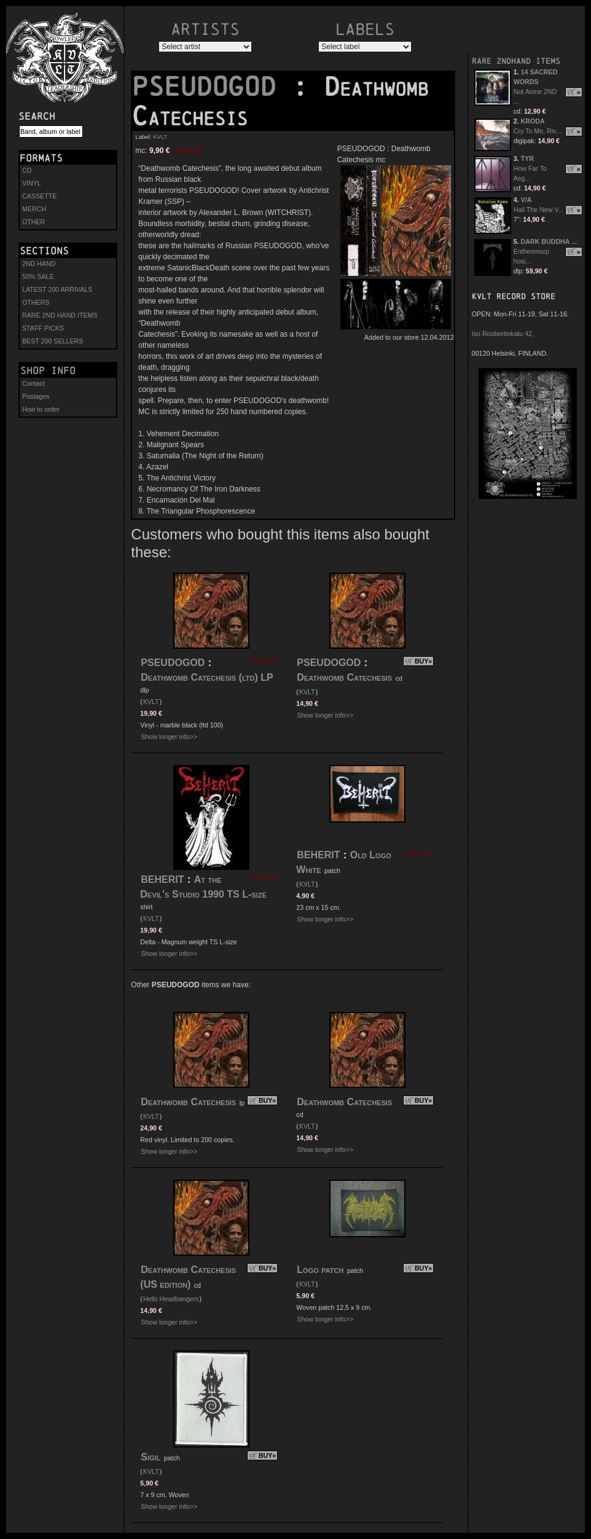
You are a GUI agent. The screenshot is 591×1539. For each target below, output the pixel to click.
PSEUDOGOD (212, 86)
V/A (526, 199)
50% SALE (38, 276)
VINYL (31, 183)
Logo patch (320, 1269)
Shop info (48, 370)
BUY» (423, 661)
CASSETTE (39, 196)
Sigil (150, 1457)
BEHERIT (162, 879)
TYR (527, 158)
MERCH (34, 209)
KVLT (160, 136)
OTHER (33, 221)
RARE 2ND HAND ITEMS (60, 315)
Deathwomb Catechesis (344, 677)
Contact (33, 383)
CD (26, 170)
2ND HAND (38, 263)
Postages (35, 396)
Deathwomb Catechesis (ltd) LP (207, 677)
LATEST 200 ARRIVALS (57, 289)
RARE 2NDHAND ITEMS (516, 61)
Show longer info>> (169, 736)
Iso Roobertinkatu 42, (503, 333)
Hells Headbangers (171, 1298)
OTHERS (35, 302)
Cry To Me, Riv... (538, 131)
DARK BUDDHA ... (549, 241)
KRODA (533, 121)
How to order (41, 409)
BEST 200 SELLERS (52, 341)
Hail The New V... (539, 209)
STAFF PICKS (43, 328)
